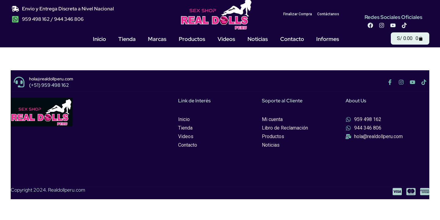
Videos (226, 38)
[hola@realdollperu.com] (19, 82)
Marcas (157, 38)
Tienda (127, 38)
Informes (327, 38)
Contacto (292, 38)
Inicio (99, 38)
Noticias (258, 38)
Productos (192, 38)
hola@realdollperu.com (51, 79)
